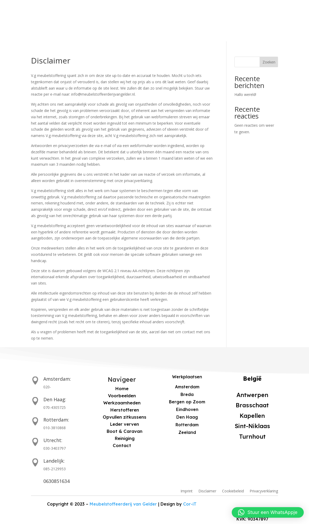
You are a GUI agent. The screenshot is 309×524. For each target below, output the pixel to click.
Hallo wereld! (245, 94)
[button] (268, 512)
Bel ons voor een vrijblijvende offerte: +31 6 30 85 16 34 (76, 6)
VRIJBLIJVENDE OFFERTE (263, 27)
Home (64, 26)
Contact (177, 26)
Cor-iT (180, 504)
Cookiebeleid (233, 491)
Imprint (187, 491)
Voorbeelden (97, 26)
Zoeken (268, 62)
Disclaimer (207, 491)
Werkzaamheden (139, 26)
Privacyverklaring (264, 491)
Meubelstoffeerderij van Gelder (124, 504)
